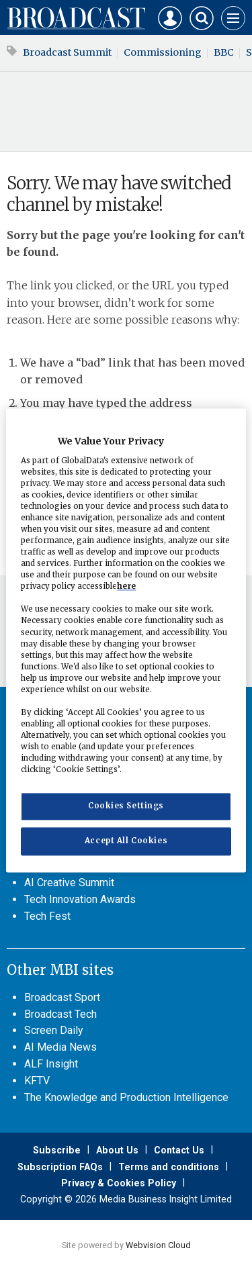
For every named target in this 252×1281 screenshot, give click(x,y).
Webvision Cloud (158, 1245)
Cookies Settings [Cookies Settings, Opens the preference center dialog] (126, 806)
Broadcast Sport (62, 997)
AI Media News (60, 1047)
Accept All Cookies (126, 841)
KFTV (37, 1080)
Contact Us (179, 1150)
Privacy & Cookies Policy (118, 1183)
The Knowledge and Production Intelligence (126, 1097)
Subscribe (57, 1150)
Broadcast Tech (60, 1014)
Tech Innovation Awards (80, 899)
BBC (224, 52)
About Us (117, 1150)
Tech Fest (47, 916)
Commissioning (163, 52)
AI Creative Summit (69, 882)
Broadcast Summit (67, 52)
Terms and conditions (168, 1166)
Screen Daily (53, 1030)
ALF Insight (51, 1063)
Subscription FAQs (60, 1166)
